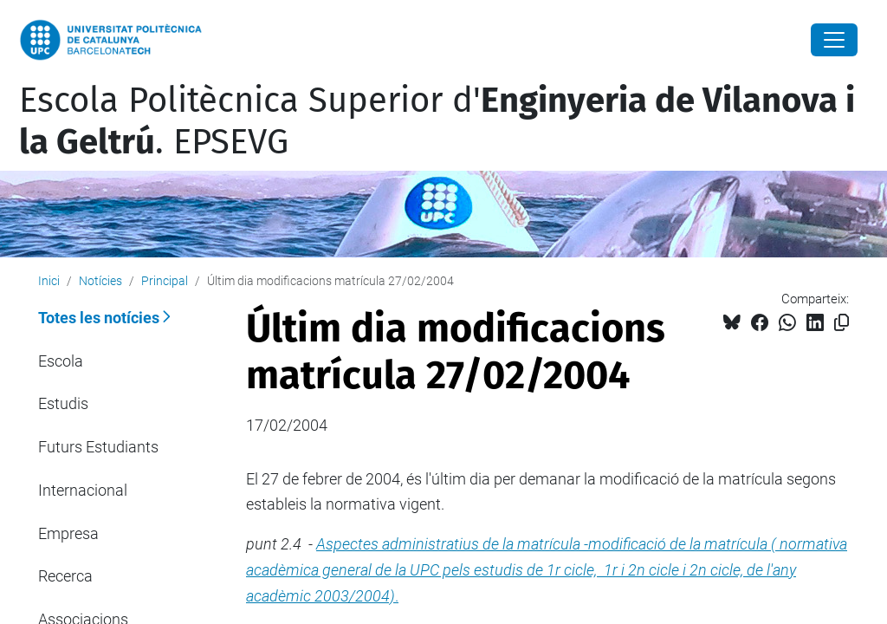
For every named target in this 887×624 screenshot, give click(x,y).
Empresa (68, 533)
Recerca (65, 576)
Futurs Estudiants (98, 447)
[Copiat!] (841, 323)
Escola (60, 361)
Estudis (63, 403)
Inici (49, 281)
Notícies (100, 281)
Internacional (82, 490)
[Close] (834, 39)
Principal (164, 281)
